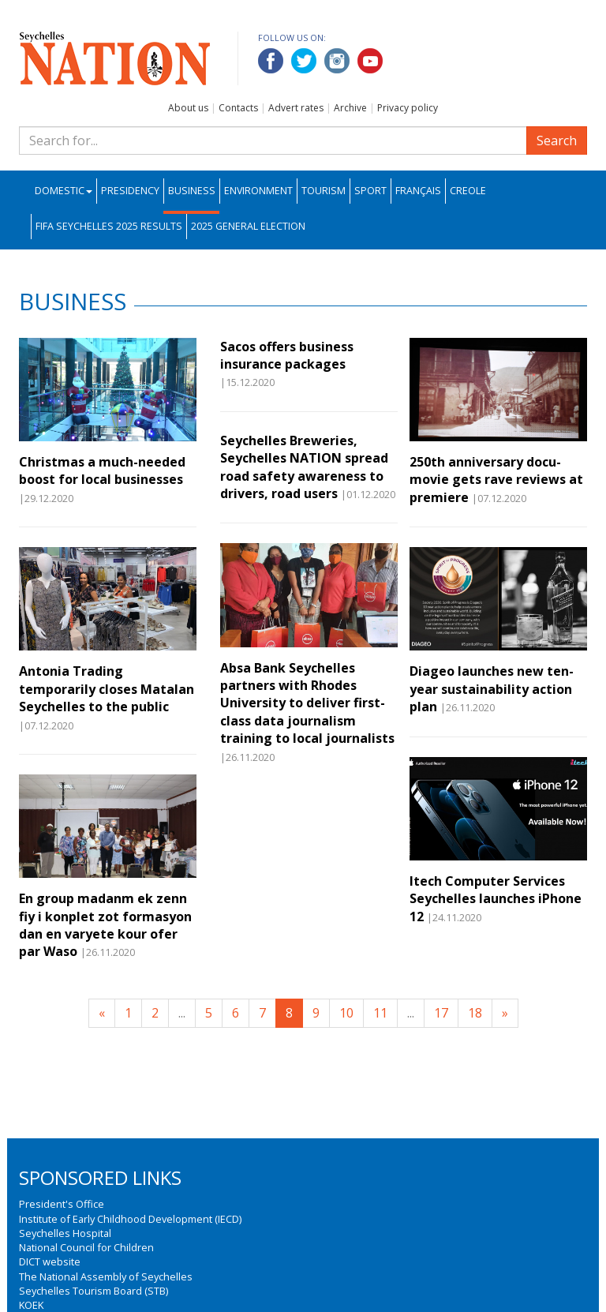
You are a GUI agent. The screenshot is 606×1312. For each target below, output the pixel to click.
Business (191, 190)
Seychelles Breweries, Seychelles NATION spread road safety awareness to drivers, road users (304, 467)
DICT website (49, 1261)
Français (418, 190)
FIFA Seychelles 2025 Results (109, 226)
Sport (370, 190)
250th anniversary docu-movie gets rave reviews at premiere (496, 479)
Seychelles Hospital (65, 1233)
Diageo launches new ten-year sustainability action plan (492, 688)
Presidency (130, 190)
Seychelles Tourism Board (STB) (93, 1291)
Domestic (63, 190)
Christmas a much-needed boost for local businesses (102, 470)
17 (441, 1012)
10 (346, 1012)
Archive (350, 107)
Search (557, 140)
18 (475, 1012)
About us (188, 107)
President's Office (61, 1204)
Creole (468, 190)
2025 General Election (248, 226)
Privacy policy (407, 107)
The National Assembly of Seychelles (106, 1276)
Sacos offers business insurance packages (287, 355)
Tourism (323, 190)
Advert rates (296, 107)
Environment (258, 190)
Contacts (238, 107)
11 (380, 1012)
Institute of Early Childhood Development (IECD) (130, 1219)
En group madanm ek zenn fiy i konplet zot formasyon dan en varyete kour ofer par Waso (105, 925)
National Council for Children (86, 1247)
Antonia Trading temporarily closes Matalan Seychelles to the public (106, 688)
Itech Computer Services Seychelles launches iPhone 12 (496, 898)
